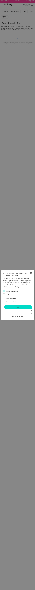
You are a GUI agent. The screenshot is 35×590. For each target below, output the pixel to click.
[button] (17, 316)
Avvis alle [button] (18, 312)
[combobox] (31, 273)
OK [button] (18, 307)
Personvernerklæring (12, 287)
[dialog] (17, 295)
